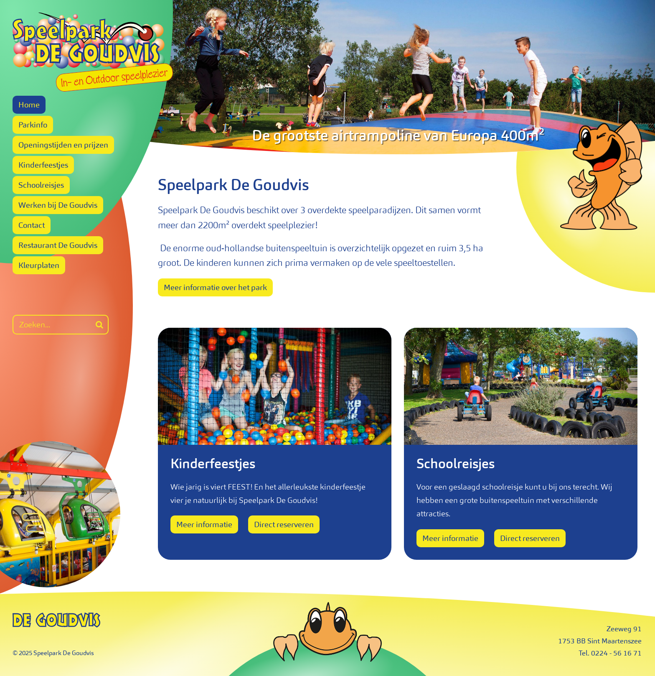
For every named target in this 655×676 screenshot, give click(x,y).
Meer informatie (204, 524)
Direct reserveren (284, 524)
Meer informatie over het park (215, 287)
